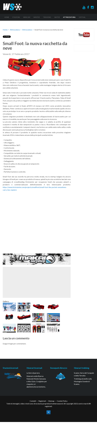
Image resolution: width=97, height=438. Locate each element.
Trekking (47, 17)
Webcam (26, 17)
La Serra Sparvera (33, 373)
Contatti (33, 401)
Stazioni (16, 17)
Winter (36, 17)
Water (57, 17)
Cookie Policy (62, 401)
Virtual (82, 17)
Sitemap (51, 401)
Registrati (42, 401)
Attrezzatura (69, 17)
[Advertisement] (32, 282)
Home (6, 17)
